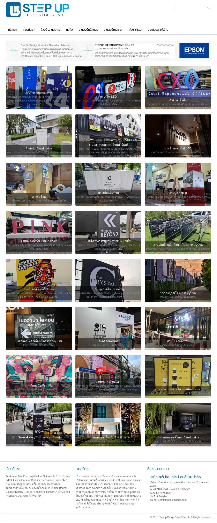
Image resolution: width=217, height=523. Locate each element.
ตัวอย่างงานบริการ (50, 29)
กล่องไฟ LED (135, 29)
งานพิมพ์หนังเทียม (88, 29)
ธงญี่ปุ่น (178, 297)
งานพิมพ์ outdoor (16, 100)
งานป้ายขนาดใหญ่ (60, 97)
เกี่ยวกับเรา (29, 29)
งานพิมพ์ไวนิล (167, 297)
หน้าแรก (12, 29)
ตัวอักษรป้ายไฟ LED (49, 100)
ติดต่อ (69, 29)
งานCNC (26, 97)
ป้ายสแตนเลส (41, 297)
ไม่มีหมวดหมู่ (41, 249)
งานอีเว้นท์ (46, 152)
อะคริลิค (113, 104)
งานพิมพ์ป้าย (32, 100)
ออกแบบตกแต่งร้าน (158, 29)
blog (8, 152)
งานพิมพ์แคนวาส (113, 29)
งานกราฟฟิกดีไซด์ (41, 97)
